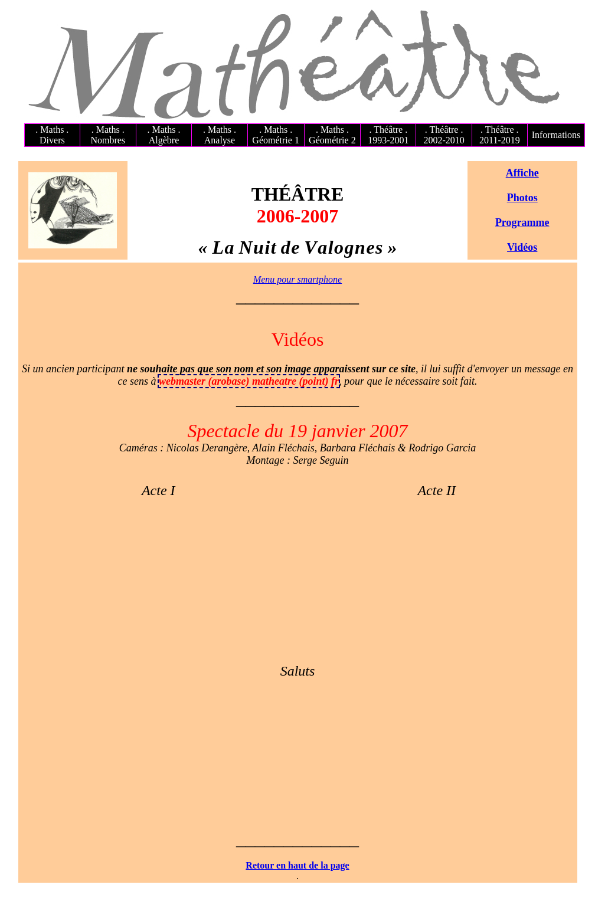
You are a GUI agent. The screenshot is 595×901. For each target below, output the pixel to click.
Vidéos (522, 247)
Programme (522, 222)
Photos (522, 198)
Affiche (522, 173)
